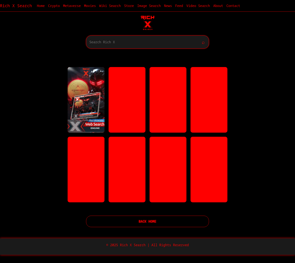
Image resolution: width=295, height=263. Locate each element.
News (168, 5)
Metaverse (72, 5)
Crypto (54, 5)
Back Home (147, 221)
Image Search (149, 5)
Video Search (198, 5)
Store (129, 5)
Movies (90, 5)
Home (41, 5)
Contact (233, 5)
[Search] (143, 42)
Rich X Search (16, 5)
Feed (179, 5)
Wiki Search (110, 5)
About (218, 5)
